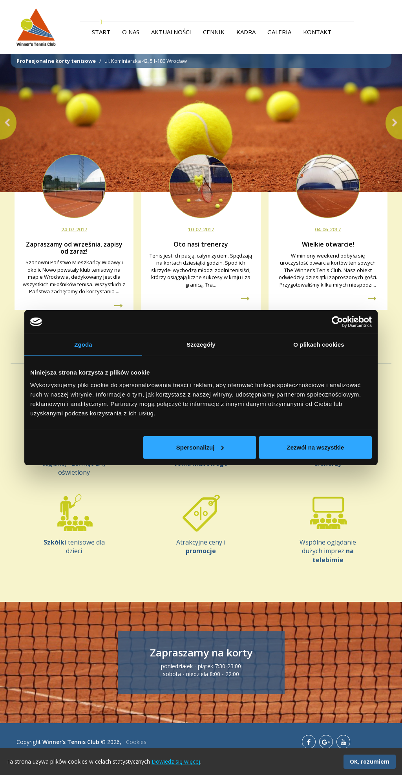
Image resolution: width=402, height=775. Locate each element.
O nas (130, 32)
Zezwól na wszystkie (315, 447)
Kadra (246, 32)
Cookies (136, 742)
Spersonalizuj (200, 447)
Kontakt (317, 32)
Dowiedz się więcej (176, 761)
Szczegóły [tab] (200, 344)
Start (101, 32)
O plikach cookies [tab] (318, 344)
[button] (8, 123)
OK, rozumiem (369, 761)
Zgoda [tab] (83, 344)
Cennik (214, 32)
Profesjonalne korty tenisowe (56, 60)
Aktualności (171, 32)
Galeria (279, 32)
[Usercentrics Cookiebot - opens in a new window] (337, 322)
